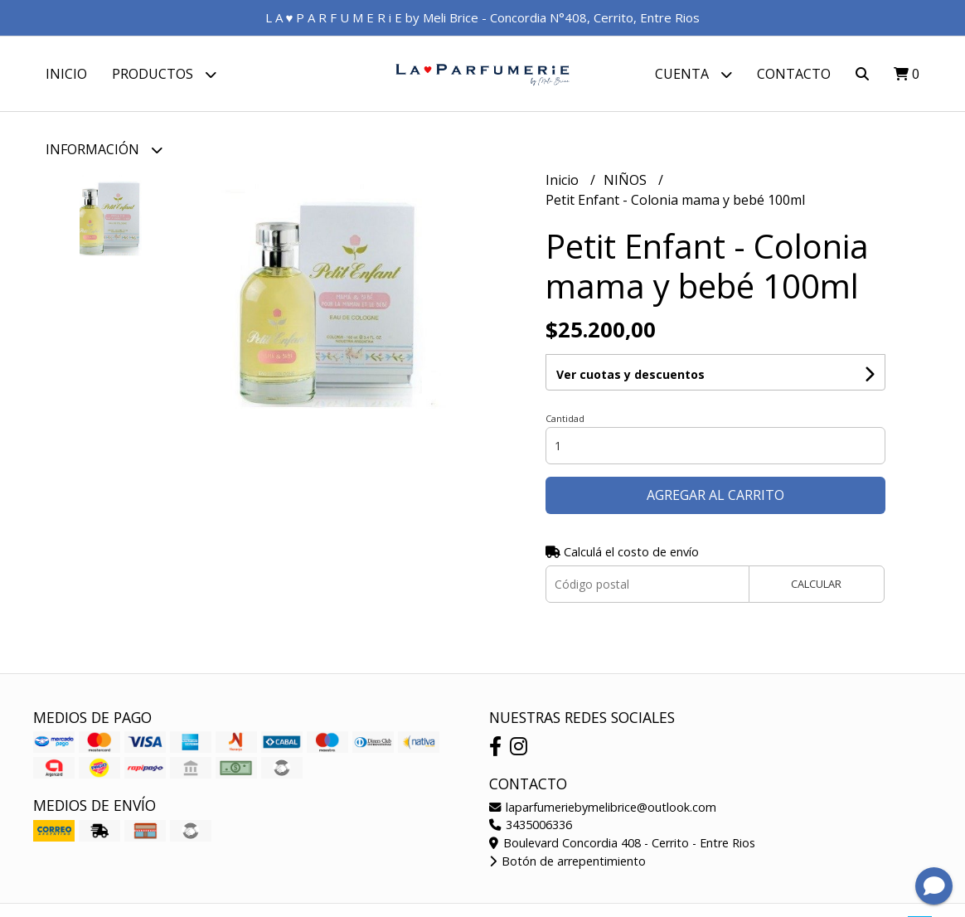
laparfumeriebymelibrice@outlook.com (602, 807)
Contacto (794, 74)
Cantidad (565, 418)
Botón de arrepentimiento (567, 861)
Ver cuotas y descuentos (630, 374)
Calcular (816, 583)
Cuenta (693, 74)
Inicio (66, 74)
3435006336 (530, 824)
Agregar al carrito (715, 495)
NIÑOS (627, 180)
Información (104, 149)
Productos (164, 74)
